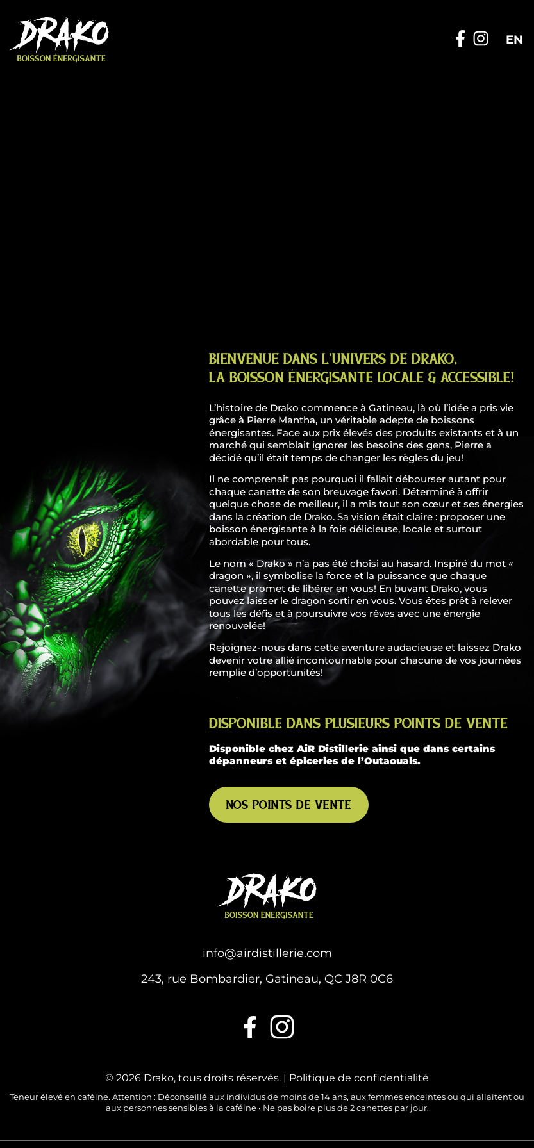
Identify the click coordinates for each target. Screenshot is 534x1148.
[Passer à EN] (514, 39)
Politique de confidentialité (359, 1025)
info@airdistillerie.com (267, 900)
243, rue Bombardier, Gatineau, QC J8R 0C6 (267, 925)
